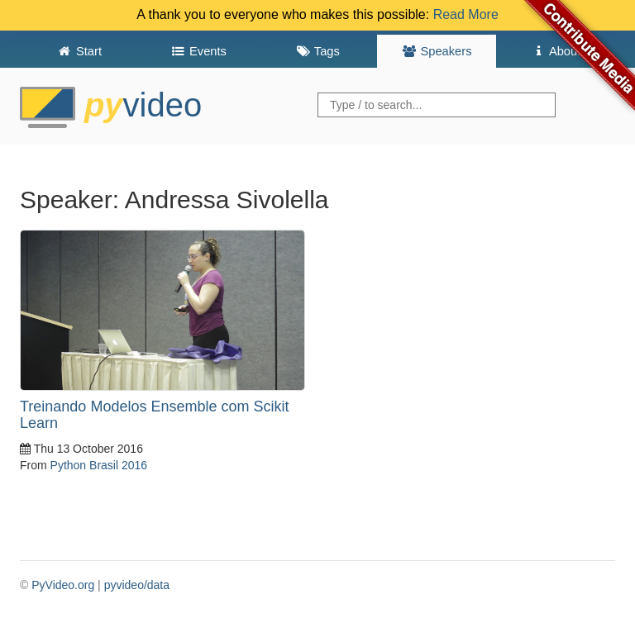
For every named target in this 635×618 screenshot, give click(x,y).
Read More (466, 14)
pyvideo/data (136, 585)
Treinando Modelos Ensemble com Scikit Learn (154, 414)
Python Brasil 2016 (99, 465)
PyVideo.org (62, 585)
